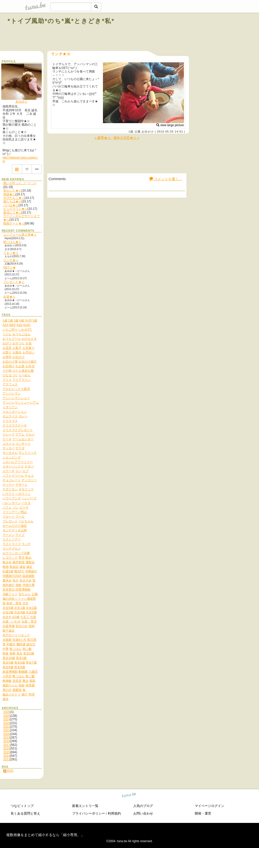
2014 (6, 756)
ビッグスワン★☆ (15, 209)
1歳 (130, 131)
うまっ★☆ (10, 253)
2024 (6, 719)
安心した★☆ (12, 190)
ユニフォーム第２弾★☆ (20, 234)
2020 (6, 734)
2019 (6, 737)
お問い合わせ (143, 813)
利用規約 (114, 813)
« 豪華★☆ (103, 138)
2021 (6, 730)
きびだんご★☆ (14, 198)
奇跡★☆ (9, 194)
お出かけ (148, 131)
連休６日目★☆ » (126, 138)
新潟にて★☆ (12, 212)
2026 (6, 712)
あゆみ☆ (21, 101)
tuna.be (129, 795)
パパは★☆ (10, 205)
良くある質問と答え (25, 813)
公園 (138, 131)
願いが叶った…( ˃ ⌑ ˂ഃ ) (19, 183)
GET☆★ (9, 267)
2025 (6, 716)
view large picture (170, 125)
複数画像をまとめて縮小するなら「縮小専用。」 (45, 835)
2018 (6, 741)
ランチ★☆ (10, 260)
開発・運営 (203, 813)
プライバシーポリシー (88, 813)
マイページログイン (209, 806)
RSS (8, 770)
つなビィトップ (22, 806)
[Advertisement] (194, 32)
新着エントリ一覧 (85, 806)
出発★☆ (9, 296)
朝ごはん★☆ (12, 242)
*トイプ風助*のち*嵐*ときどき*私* (61, 20)
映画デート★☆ (14, 223)
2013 (6, 759)
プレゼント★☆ (14, 282)
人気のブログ (143, 806)
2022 (6, 726)
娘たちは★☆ (12, 201)
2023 (6, 723)
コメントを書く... (165, 179)
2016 (6, 748)
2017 (6, 745)
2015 (6, 752)
